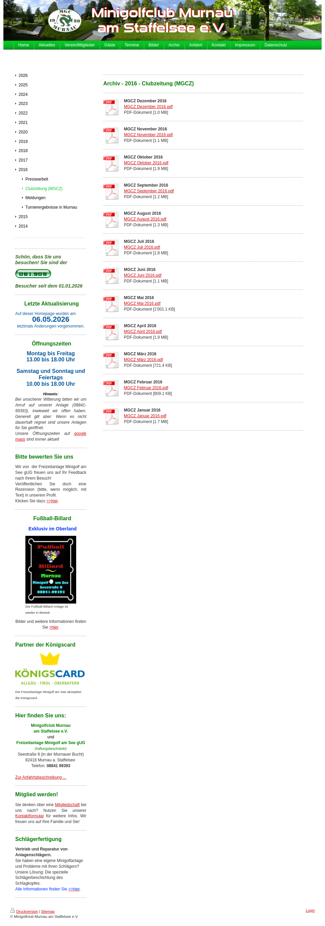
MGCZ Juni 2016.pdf (142, 275)
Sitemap (48, 911)
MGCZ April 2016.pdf (143, 331)
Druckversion (24, 911)
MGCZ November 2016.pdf (148, 134)
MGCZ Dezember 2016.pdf (148, 106)
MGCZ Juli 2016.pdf (142, 247)
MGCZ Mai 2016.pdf (142, 303)
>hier (53, 627)
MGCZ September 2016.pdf (149, 191)
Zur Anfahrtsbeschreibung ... (40, 777)
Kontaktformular (29, 816)
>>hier (52, 501)
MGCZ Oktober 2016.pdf (146, 163)
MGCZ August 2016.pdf (145, 219)
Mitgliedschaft (67, 804)
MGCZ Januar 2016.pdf (145, 416)
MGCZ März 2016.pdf (143, 359)
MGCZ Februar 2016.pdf (146, 387)
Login (310, 910)
